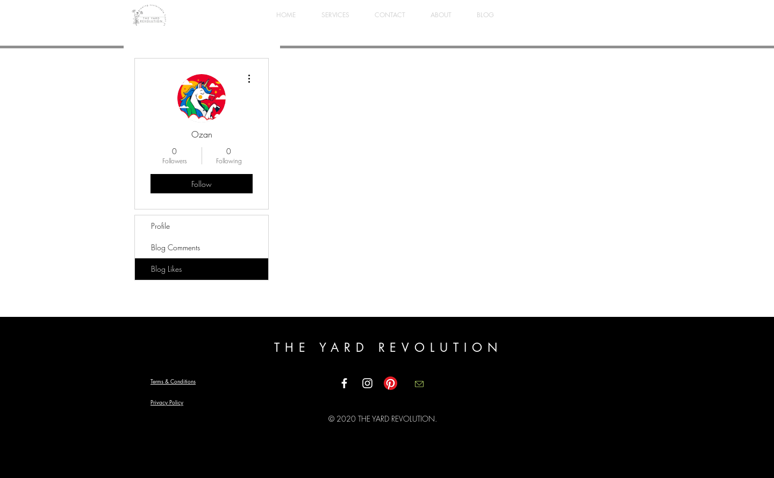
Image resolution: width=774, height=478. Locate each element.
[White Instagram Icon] (367, 383)
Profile (160, 226)
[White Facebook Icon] (344, 383)
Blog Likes (166, 269)
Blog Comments (175, 247)
